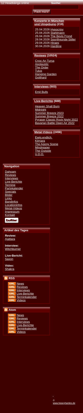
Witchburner (13, 249)
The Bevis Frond (61, 36)
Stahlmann (57, 32)
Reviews (40, 55)
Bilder (8, 195)
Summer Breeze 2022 (49, 116)
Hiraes (54, 42)
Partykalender (14, 188)
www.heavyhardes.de (64, 403)
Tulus (38, 70)
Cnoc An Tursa (44, 60)
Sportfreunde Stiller (63, 39)
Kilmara (40, 140)
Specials (10, 191)
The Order (41, 67)
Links (8, 198)
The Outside (43, 150)
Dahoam (10, 171)
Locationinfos (13, 205)
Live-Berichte (43, 101)
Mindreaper (42, 147)
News (20, 283)
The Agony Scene (46, 144)
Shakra (9, 269)
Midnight (40, 109)
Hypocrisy (56, 29)
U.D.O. (39, 154)
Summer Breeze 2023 (49, 113)
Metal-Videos (43, 132)
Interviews (41, 86)
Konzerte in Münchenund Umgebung (49, 22)
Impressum (12, 211)
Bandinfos (11, 201)
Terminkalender (27, 297)
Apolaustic (41, 64)
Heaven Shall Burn (47, 106)
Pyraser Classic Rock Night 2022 (56, 119)
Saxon (9, 259)
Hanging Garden (45, 74)
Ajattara (10, 239)
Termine (10, 185)
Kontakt (10, 215)
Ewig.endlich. (43, 137)
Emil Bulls (41, 92)
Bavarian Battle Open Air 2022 (54, 123)
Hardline (55, 46)
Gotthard (40, 77)
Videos (21, 300)
